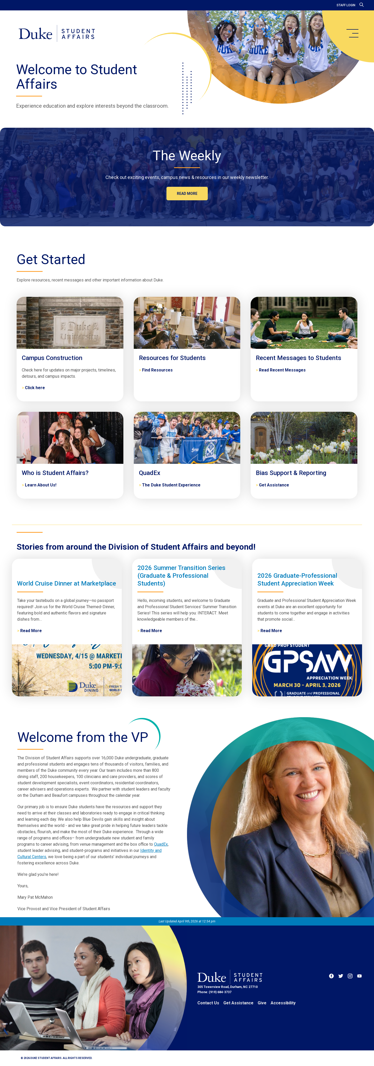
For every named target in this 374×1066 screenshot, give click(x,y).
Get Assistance (238, 1002)
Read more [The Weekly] (187, 193)
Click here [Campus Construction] (35, 387)
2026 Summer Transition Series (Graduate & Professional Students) (181, 575)
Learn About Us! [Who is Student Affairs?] (40, 485)
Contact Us (208, 1002)
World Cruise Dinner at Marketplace (66, 583)
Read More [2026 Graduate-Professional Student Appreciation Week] (271, 630)
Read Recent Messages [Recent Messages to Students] (282, 370)
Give (262, 1002)
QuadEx (161, 844)
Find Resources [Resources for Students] (157, 370)
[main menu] (352, 33)
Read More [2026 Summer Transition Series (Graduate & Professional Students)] (151, 630)
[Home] (57, 34)
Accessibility (283, 1002)
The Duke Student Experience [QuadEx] (171, 485)
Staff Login (346, 5)
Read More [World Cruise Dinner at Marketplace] (31, 630)
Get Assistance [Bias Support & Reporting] (274, 485)
